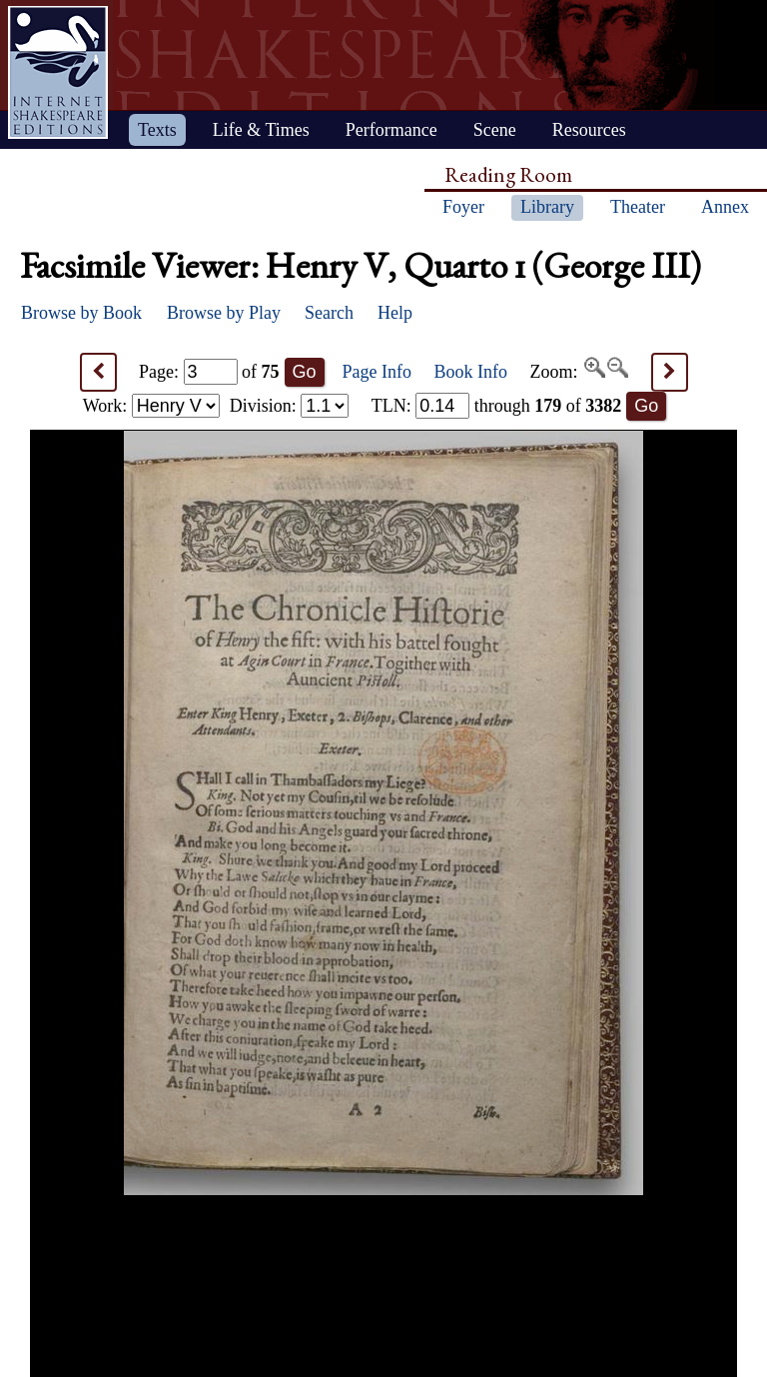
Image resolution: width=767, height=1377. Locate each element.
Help (395, 313)
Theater (637, 207)
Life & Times (261, 130)
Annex (725, 207)
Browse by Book (81, 313)
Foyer (463, 207)
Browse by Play (224, 313)
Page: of (209, 372)
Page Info (377, 372)
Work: (151, 406)
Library (547, 207)
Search (329, 313)
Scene (494, 130)
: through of (497, 406)
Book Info (471, 372)
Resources (589, 130)
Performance (391, 130)
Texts (157, 130)
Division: (290, 406)
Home (58, 72)
